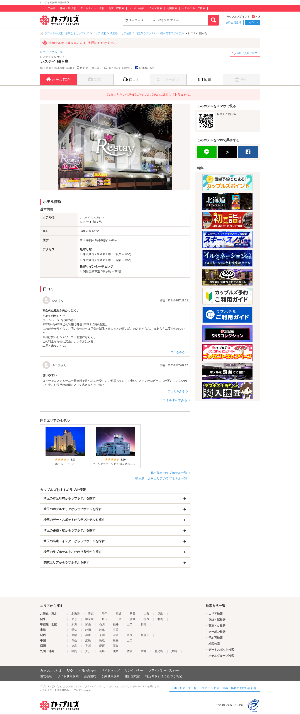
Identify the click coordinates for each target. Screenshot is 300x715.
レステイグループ (51, 52)
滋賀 (116, 635)
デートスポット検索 (92, 8)
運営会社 (46, 676)
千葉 (118, 619)
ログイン (252, 22)
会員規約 (90, 676)
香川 (88, 645)
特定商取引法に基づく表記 (163, 676)
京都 (102, 635)
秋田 (132, 613)
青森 (91, 613)
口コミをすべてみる (173, 400)
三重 (116, 629)
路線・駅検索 (68, 8)
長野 (143, 624)
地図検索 (172, 8)
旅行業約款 (132, 676)
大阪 (74, 635)
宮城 (118, 613)
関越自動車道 (91, 271)
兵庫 (88, 635)
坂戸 (118, 254)
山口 (129, 640)
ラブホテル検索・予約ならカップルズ (66, 33)
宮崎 (143, 651)
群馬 (160, 619)
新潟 (74, 624)
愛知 (74, 629)
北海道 (75, 613)
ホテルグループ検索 (193, 8)
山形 (146, 613)
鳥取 (102, 640)
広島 (88, 640)
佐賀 (129, 651)
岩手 (105, 613)
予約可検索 (155, 8)
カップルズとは (50, 670)
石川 (102, 624)
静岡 (88, 629)
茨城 (132, 619)
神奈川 (89, 619)
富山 (88, 624)
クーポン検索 (136, 8)
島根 (116, 640)
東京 (74, 619)
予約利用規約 (110, 676)
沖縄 (174, 651)
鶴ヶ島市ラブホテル (172, 33)
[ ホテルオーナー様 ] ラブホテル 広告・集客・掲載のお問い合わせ (215, 688)
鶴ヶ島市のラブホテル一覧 (169, 472)
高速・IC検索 (116, 8)
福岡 (74, 651)
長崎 (102, 651)
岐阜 (102, 629)
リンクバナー (134, 670)
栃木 (146, 619)
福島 (160, 613)
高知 (116, 645)
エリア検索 (49, 8)
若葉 (118, 260)
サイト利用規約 (68, 676)
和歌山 (145, 635)
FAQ (69, 670)
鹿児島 (158, 651)
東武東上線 (104, 254)
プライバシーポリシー (163, 670)
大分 (88, 651)
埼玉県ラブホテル (146, 33)
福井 (116, 624)
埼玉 (105, 619)
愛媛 (102, 645)
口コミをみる (176, 352)
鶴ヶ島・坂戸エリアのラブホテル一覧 (161, 478)
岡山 (74, 640)
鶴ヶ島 (106, 271)
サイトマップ (110, 670)
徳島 (74, 645)
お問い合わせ (87, 670)
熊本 (116, 651)
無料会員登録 (233, 22)
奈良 (129, 635)
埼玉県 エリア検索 (120, 33)
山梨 (129, 624)
